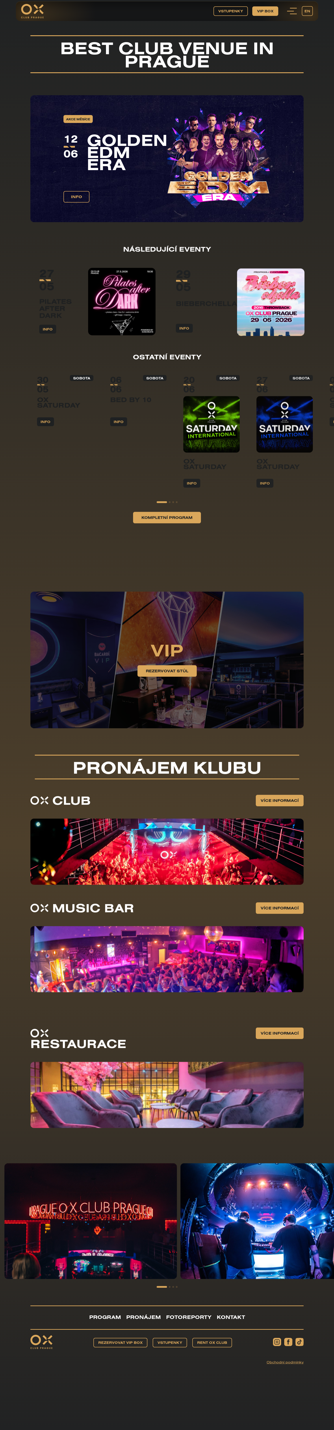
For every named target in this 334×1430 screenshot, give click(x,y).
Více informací (280, 808)
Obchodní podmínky (285, 1362)
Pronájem (143, 1317)
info (76, 196)
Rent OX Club (212, 1342)
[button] (162, 510)
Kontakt (231, 1317)
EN (307, 11)
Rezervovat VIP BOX (120, 1342)
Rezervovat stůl (167, 679)
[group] (65, 409)
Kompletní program (167, 525)
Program (105, 1317)
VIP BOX (265, 11)
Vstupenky (230, 11)
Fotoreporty (189, 1317)
